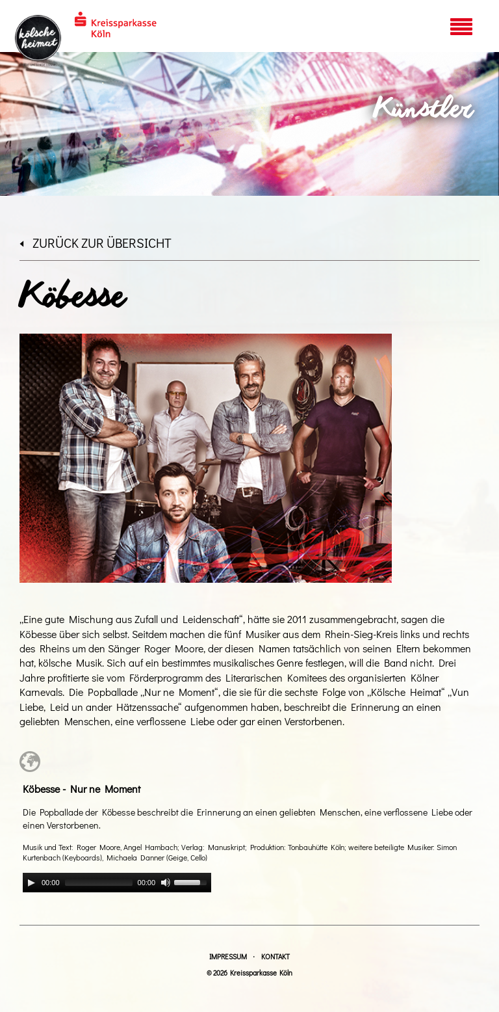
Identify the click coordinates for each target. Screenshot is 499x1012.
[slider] (99, 882)
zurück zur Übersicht (95, 242)
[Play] (31, 882)
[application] (117, 882)
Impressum (228, 956)
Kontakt (275, 956)
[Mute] (165, 882)
